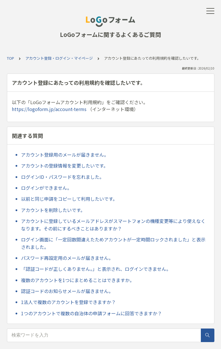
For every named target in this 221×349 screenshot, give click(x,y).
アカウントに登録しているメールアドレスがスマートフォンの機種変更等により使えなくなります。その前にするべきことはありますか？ (113, 224)
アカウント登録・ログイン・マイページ (59, 58)
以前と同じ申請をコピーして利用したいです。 (69, 198)
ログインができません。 (46, 187)
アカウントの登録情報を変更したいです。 (64, 165)
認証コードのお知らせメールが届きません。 (67, 291)
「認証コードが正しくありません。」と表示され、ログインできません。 (96, 268)
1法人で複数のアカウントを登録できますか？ (68, 302)
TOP (10, 58)
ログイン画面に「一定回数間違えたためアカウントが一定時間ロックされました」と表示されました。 (113, 243)
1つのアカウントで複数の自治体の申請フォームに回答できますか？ (91, 313)
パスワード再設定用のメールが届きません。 (67, 257)
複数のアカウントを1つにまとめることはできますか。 (77, 280)
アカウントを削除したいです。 (53, 210)
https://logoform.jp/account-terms (49, 109)
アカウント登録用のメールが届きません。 (65, 154)
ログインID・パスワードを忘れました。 (62, 176)
